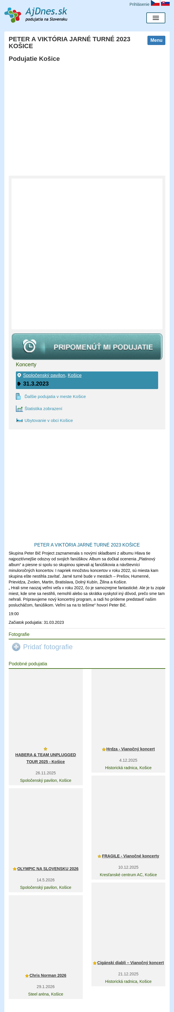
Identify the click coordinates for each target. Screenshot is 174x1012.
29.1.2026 (46, 986)
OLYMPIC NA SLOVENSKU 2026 (47, 868)
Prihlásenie (139, 4)
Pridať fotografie (48, 647)
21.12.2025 (128, 974)
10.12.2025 (128, 867)
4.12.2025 (128, 760)
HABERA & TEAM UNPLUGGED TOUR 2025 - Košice (45, 758)
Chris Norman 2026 (47, 975)
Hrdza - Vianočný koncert (130, 749)
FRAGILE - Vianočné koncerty (130, 856)
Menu (156, 40)
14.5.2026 (46, 880)
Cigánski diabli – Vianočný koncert (130, 962)
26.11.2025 (45, 773)
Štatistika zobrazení (43, 408)
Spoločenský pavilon (44, 375)
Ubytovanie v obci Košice (49, 420)
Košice (75, 375)
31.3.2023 (36, 383)
